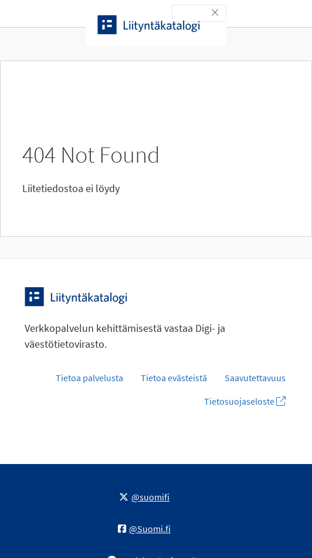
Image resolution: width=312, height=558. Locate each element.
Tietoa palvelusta (89, 378)
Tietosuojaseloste (245, 401)
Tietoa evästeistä (174, 378)
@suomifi (144, 497)
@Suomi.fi (144, 529)
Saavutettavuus (255, 378)
